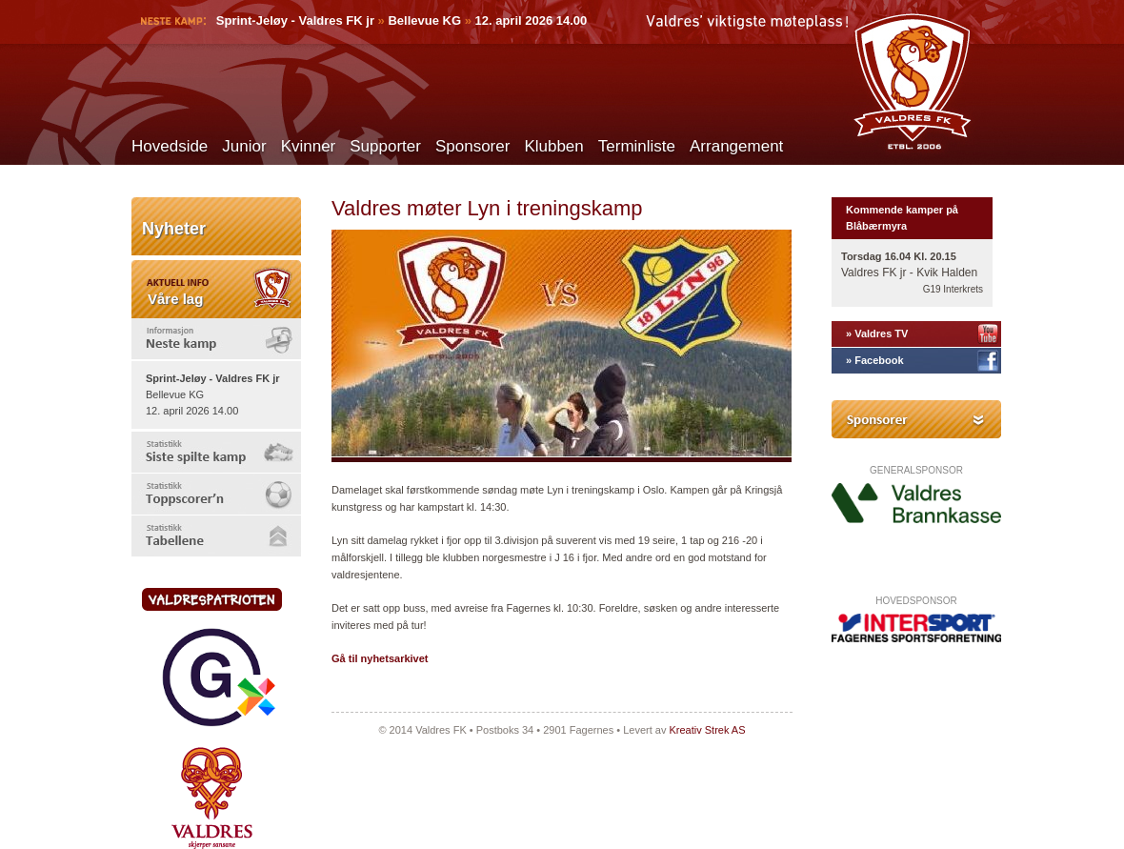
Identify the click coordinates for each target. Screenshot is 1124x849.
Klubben (553, 146)
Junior (244, 146)
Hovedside (169, 146)
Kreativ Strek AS (707, 730)
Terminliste (636, 146)
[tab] (216, 338)
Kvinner (308, 146)
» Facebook (875, 360)
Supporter (385, 146)
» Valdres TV (877, 333)
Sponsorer (472, 146)
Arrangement (736, 146)
